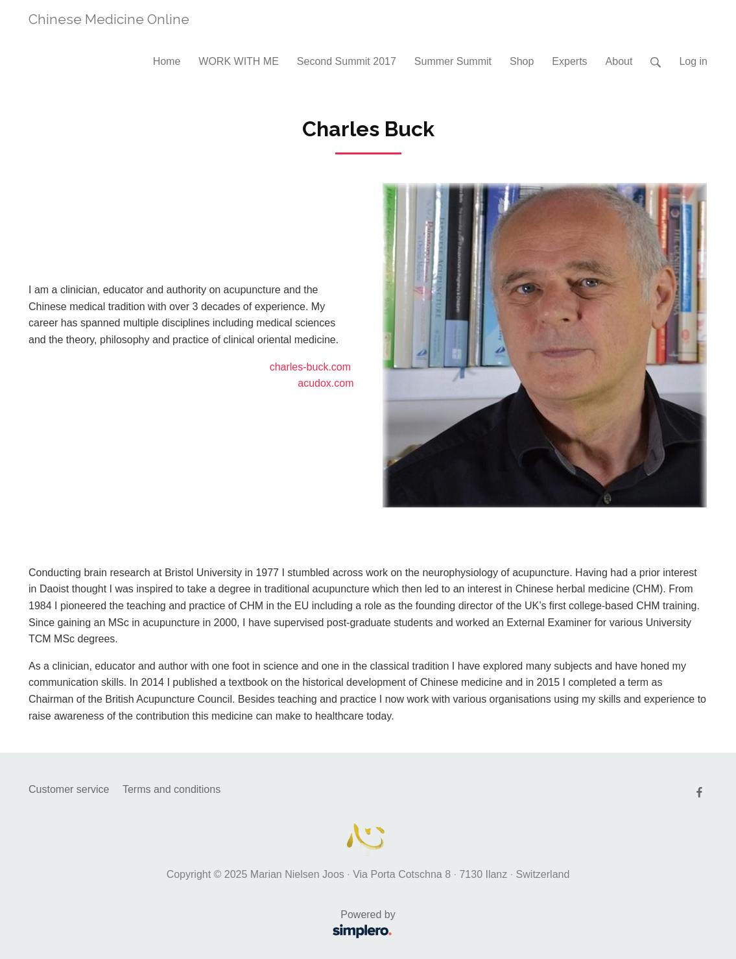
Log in (693, 61)
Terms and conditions (171, 789)
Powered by (216, 925)
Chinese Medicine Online (109, 19)
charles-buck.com (310, 366)
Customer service (69, 789)
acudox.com (325, 383)
